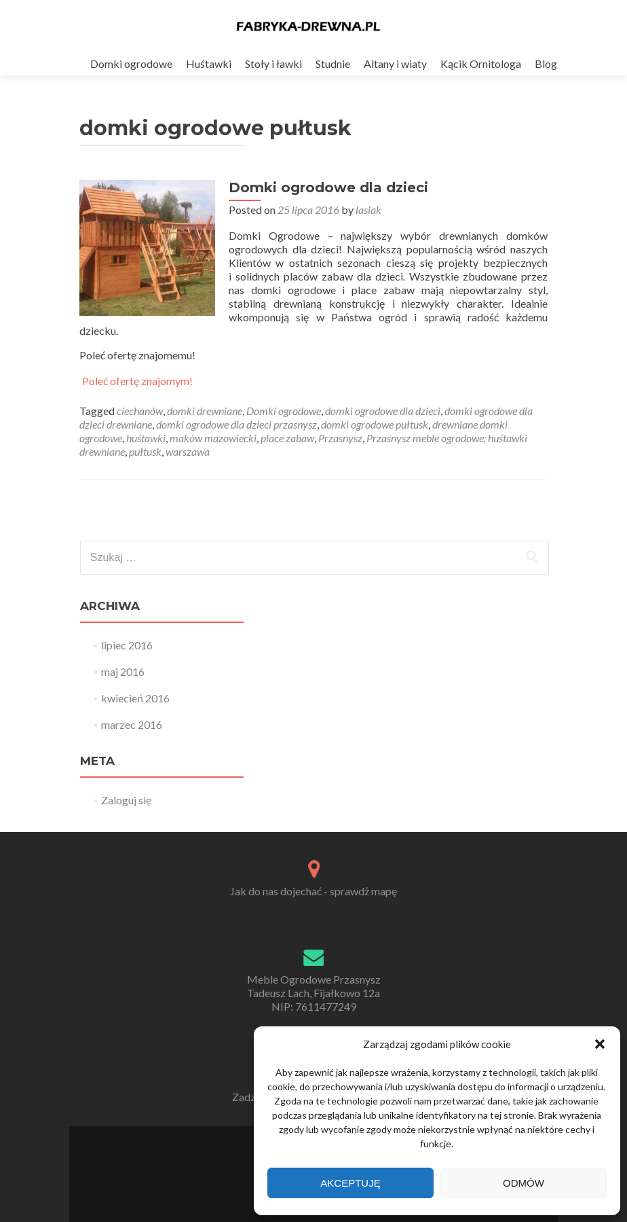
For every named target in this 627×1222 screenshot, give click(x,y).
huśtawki (146, 437)
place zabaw (287, 437)
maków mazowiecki (213, 437)
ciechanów (140, 410)
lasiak (368, 209)
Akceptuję (350, 1183)
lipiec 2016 (127, 645)
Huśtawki (208, 63)
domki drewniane (204, 410)
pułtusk (145, 451)
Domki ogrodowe (131, 63)
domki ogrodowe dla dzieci (382, 410)
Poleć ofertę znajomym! (137, 381)
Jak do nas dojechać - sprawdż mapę (313, 890)
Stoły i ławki (273, 63)
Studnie (333, 63)
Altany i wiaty (395, 63)
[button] (600, 1044)
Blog (546, 63)
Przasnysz (340, 437)
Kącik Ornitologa (480, 63)
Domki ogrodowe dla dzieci (328, 187)
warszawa (188, 451)
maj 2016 (123, 671)
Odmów (523, 1183)
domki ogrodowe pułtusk (374, 424)
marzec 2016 (131, 724)
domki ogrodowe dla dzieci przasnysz (236, 424)
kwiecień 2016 (135, 697)
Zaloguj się (126, 799)
